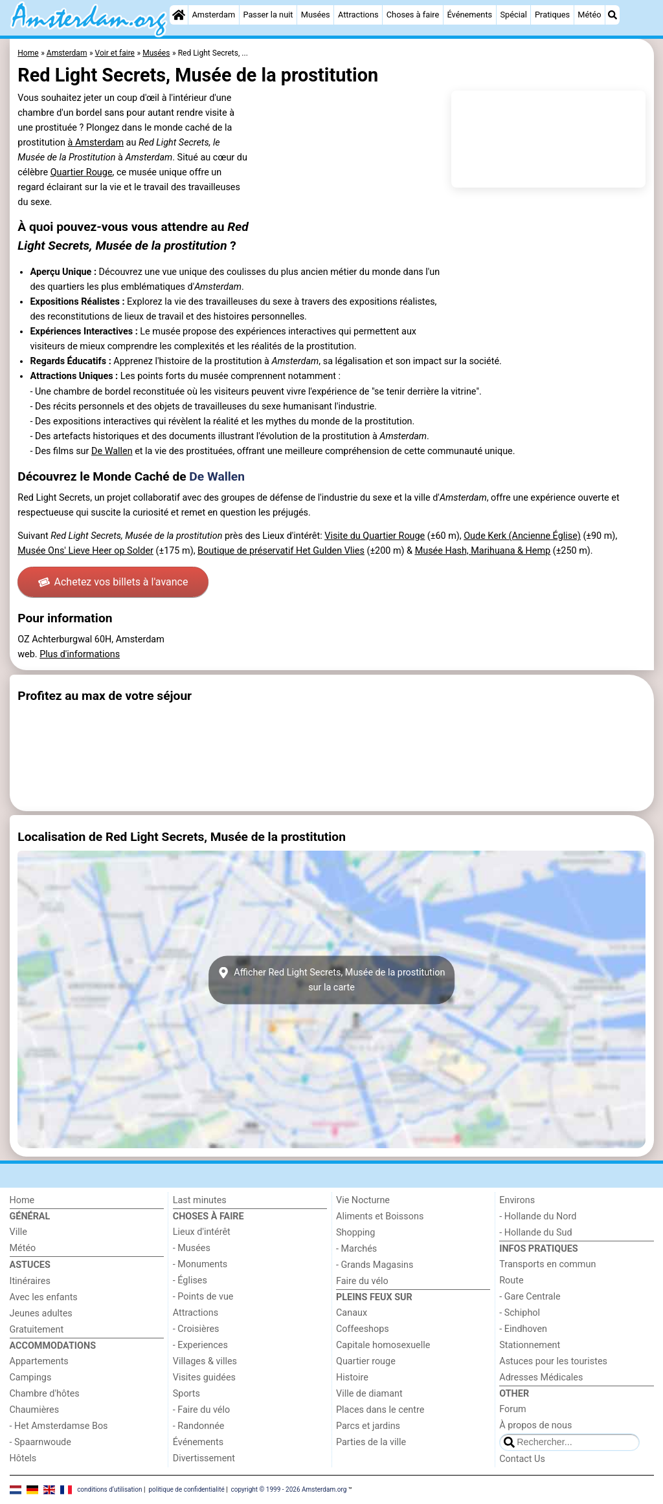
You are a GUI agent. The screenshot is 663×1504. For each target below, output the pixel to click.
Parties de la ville (371, 1442)
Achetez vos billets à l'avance (113, 582)
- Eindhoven (523, 1329)
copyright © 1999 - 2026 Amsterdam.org (289, 1489)
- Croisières (196, 1329)
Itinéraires (30, 1281)
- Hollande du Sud (535, 1232)
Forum (512, 1409)
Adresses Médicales (541, 1377)
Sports (186, 1393)
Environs (517, 1200)
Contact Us (522, 1459)
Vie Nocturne (363, 1200)
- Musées (191, 1248)
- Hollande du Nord (537, 1216)
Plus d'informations (79, 654)
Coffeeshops (362, 1329)
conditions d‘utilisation (109, 1489)
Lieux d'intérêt (201, 1231)
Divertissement (204, 1458)
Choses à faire (413, 14)
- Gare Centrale (529, 1296)
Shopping (355, 1232)
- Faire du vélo (201, 1409)
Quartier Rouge (82, 172)
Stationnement (529, 1345)
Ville (18, 1231)
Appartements (39, 1361)
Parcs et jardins (368, 1426)
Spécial (513, 14)
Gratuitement (37, 1329)
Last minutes (200, 1200)
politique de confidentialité (186, 1489)
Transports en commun (547, 1264)
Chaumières (35, 1409)
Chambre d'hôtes (45, 1393)
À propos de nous (535, 1425)
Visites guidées (204, 1377)
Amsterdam (213, 14)
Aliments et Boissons (379, 1216)
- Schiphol (519, 1312)
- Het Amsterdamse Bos (59, 1426)
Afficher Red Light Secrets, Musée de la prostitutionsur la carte (331, 980)
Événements (469, 14)
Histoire (352, 1377)
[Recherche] (612, 15)
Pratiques (552, 14)
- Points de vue (203, 1296)
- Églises (190, 1280)
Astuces (30, 1264)
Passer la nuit (268, 14)
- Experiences (200, 1345)
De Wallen (112, 451)
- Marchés (356, 1248)
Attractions (358, 14)
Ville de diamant (369, 1393)
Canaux (351, 1312)
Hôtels (23, 1458)
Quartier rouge (366, 1361)
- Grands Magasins (374, 1264)
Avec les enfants (44, 1297)
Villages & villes (205, 1361)
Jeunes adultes (41, 1313)
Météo (589, 14)
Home (22, 1200)
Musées (315, 14)
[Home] (179, 15)
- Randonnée (199, 1426)
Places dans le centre (380, 1409)
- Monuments (200, 1264)
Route (511, 1280)
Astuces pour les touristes (553, 1361)
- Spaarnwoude (40, 1442)
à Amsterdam (96, 142)
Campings (31, 1377)
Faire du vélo (362, 1281)
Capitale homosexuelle (383, 1345)
